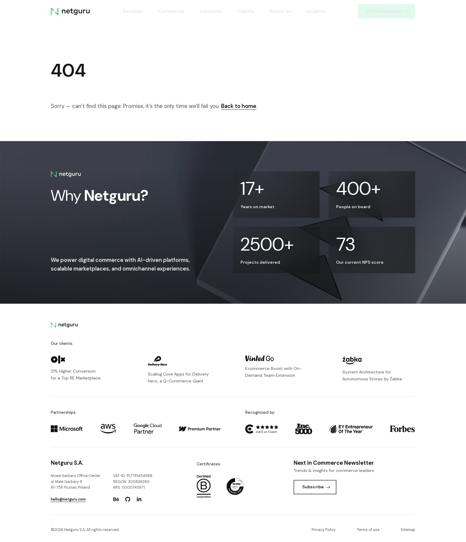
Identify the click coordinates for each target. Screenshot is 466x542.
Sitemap (408, 529)
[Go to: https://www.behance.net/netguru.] (116, 499)
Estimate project (387, 11)
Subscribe (316, 487)
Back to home (238, 106)
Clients (245, 11)
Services (132, 11)
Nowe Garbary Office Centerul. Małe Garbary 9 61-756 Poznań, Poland (75, 481)
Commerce (171, 11)
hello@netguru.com (68, 499)
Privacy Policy (324, 529)
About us (280, 11)
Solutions (211, 11)
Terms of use (368, 529)
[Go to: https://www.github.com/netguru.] (127, 499)
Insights (316, 11)
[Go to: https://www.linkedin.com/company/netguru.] (139, 499)
